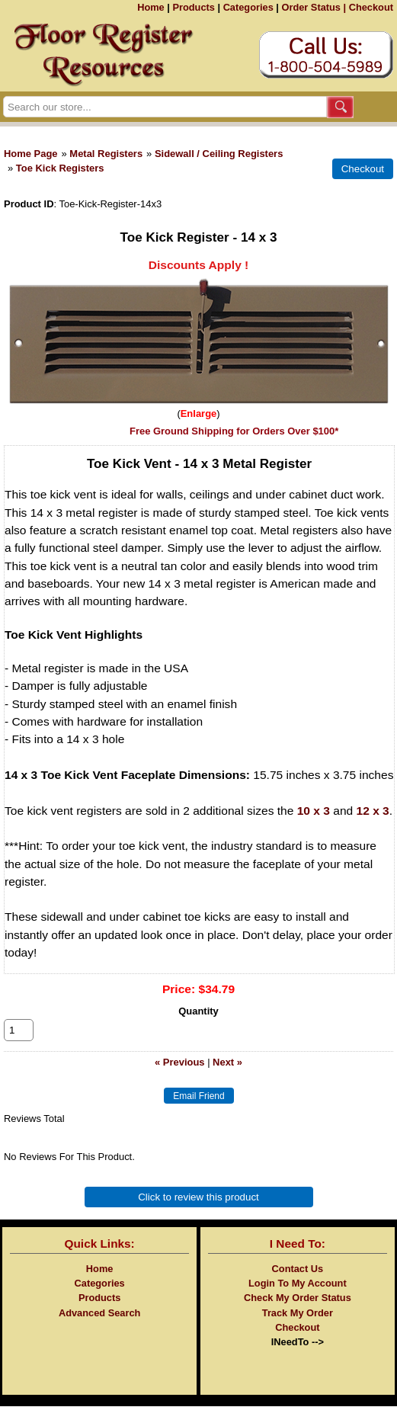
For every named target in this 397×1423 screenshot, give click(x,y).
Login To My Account (297, 1300)
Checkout (371, 7)
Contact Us (298, 1285)
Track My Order (297, 1329)
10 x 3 (313, 810)
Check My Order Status (297, 1314)
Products (193, 7)
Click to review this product (198, 1213)
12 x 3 (373, 810)
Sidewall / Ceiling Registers (219, 153)
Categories (248, 7)
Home (151, 7)
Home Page (31, 153)
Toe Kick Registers (60, 168)
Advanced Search (99, 1329)
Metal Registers (105, 153)
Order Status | (313, 7)
